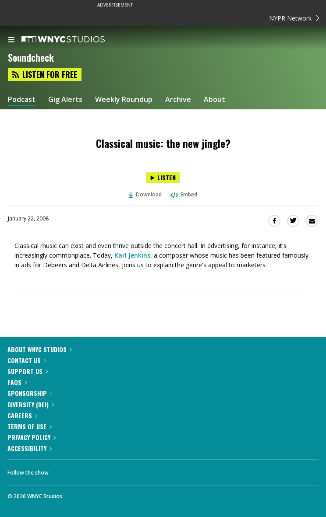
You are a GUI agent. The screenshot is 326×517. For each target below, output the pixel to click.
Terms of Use (29, 426)
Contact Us (26, 360)
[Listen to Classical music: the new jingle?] (163, 177)
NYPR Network (294, 18)
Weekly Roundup (123, 99)
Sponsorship (29, 393)
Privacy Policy (31, 437)
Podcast (21, 99)
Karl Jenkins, (133, 255)
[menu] (11, 40)
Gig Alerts (65, 99)
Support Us (27, 371)
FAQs (17, 382)
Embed (183, 194)
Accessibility (29, 448)
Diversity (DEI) (30, 404)
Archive (178, 99)
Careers (22, 415)
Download (145, 194)
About (214, 99)
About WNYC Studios (39, 349)
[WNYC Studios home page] (74, 40)
